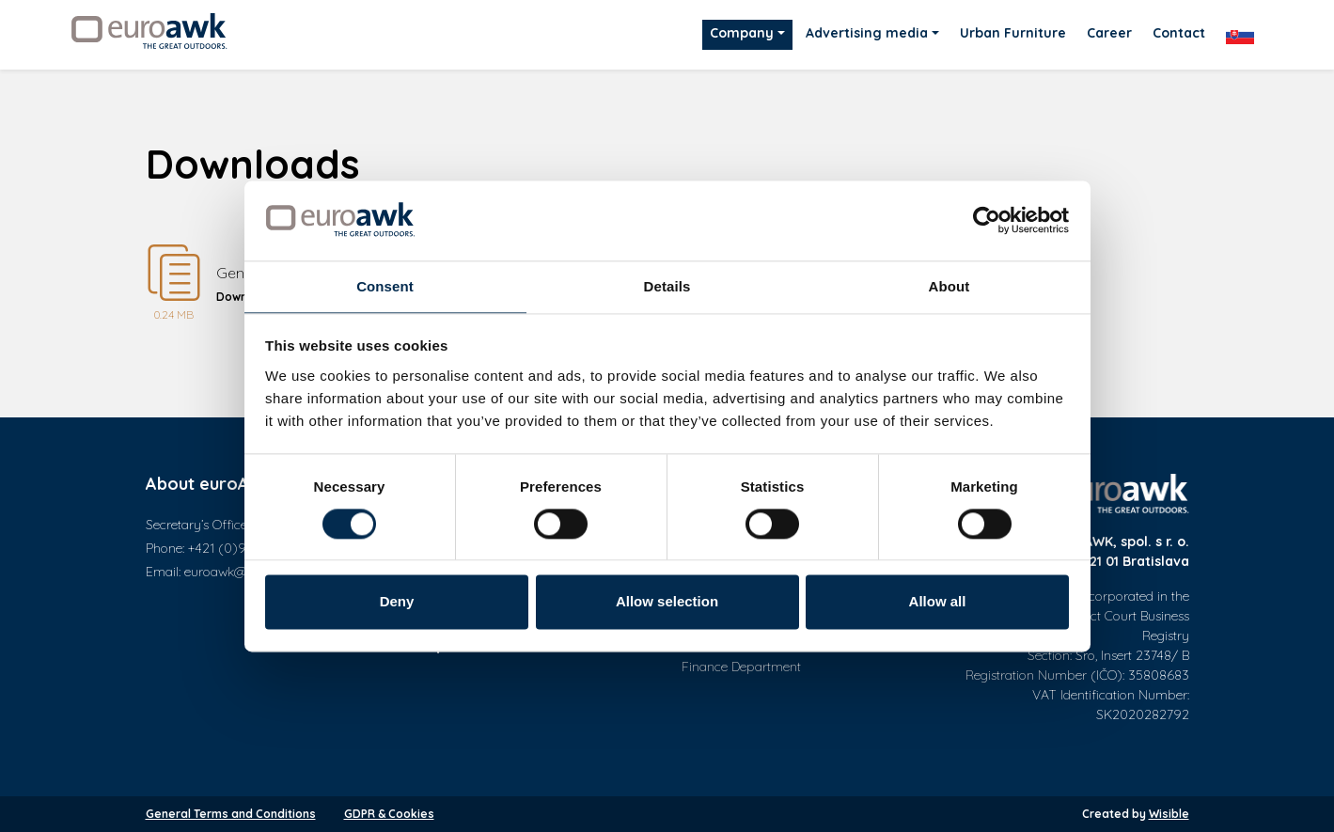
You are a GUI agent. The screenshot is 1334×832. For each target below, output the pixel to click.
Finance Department (741, 666)
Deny (397, 602)
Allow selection (667, 602)
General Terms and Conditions (231, 814)
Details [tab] (667, 286)
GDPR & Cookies (389, 814)
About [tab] (949, 286)
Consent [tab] (385, 286)
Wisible (1169, 814)
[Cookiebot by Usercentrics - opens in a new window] (986, 220)
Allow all (937, 602)
